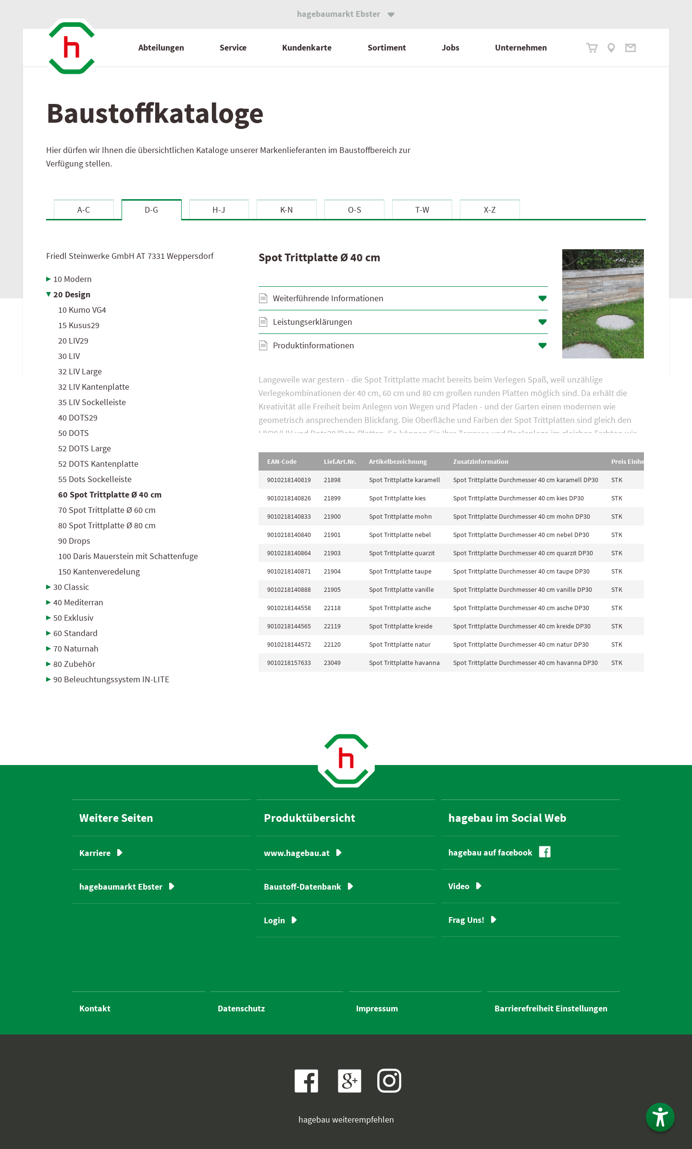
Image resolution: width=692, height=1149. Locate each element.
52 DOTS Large (84, 448)
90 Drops (74, 540)
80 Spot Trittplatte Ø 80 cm (107, 525)
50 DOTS (73, 432)
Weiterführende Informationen (328, 298)
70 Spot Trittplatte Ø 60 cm (107, 509)
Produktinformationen (313, 345)
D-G (151, 209)
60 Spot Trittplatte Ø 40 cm (109, 494)
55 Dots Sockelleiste (95, 479)
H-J (218, 209)
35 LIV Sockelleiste (92, 402)
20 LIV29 (73, 340)
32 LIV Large (80, 371)
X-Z (490, 209)
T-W (422, 209)
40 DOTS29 (78, 417)
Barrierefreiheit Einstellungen (550, 1008)
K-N (286, 209)
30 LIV (69, 355)
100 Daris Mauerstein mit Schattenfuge (128, 556)
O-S (354, 209)
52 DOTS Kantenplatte (98, 463)
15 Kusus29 (78, 325)
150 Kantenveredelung (99, 571)
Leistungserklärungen (312, 321)
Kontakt (95, 1008)
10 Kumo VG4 (82, 309)
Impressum (377, 1008)
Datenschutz (241, 1008)
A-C (83, 209)
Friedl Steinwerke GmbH (129, 255)
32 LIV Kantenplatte (93, 386)
